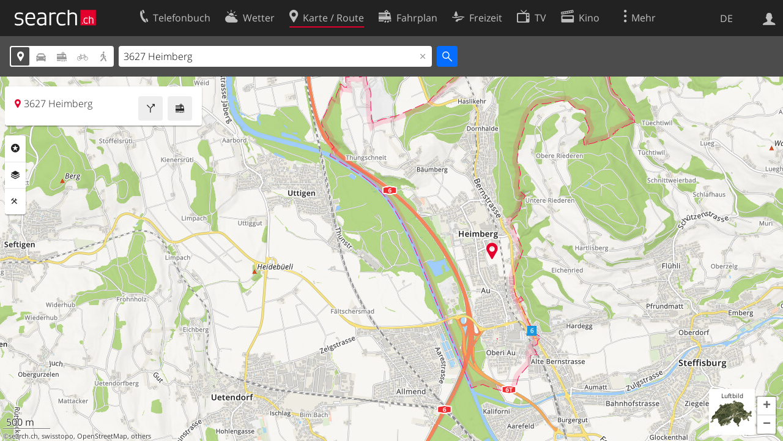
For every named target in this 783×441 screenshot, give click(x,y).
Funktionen (15, 201)
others (141, 436)
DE (726, 18)
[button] (766, 406)
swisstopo (57, 436)
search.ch (23, 436)
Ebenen (15, 175)
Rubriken (15, 148)
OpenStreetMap (102, 436)
